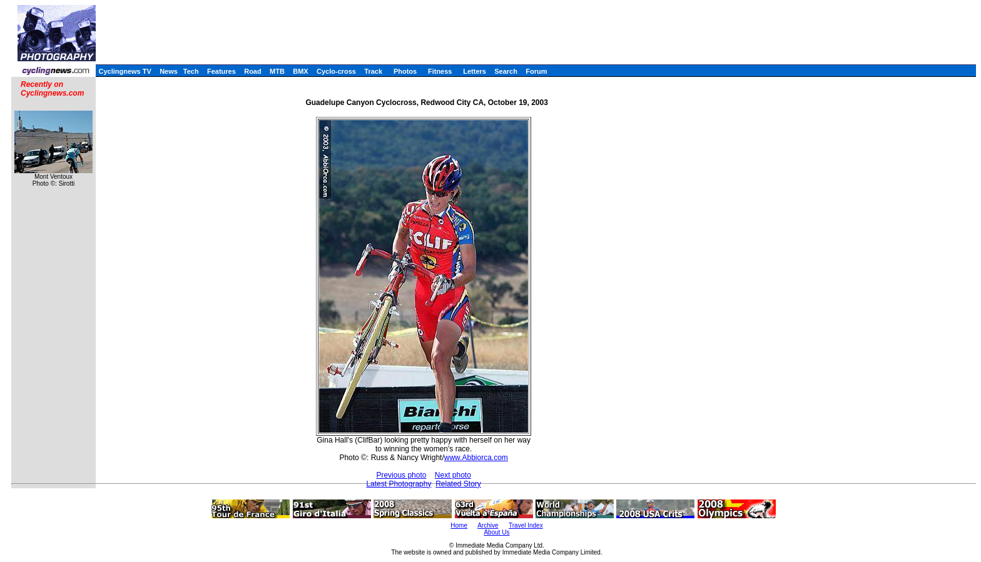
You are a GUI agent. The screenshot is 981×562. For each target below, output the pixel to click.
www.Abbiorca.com (476, 457)
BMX (300, 71)
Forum (536, 71)
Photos (405, 71)
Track (373, 71)
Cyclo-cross (336, 71)
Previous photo (401, 475)
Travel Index (526, 525)
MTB (277, 71)
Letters (474, 71)
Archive (487, 525)
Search (505, 71)
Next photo (453, 475)
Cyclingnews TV (124, 71)
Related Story (458, 483)
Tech (191, 71)
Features (221, 71)
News (169, 71)
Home (458, 525)
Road (253, 71)
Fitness (440, 71)
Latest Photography (398, 483)
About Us (496, 532)
